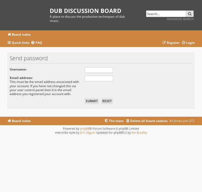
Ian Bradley (139, 132)
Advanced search (180, 19)
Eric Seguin (87, 132)
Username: (18, 69)
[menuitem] (36, 42)
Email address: (21, 78)
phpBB (84, 128)
